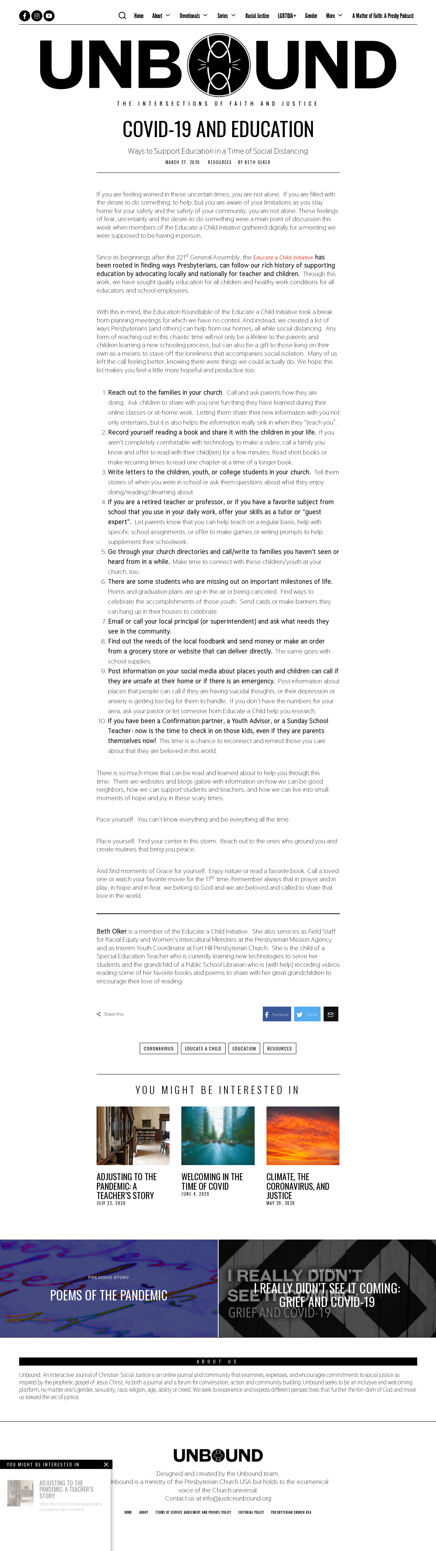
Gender (311, 16)
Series (222, 16)
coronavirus (153, 1048)
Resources (220, 162)
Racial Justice (257, 16)
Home (138, 16)
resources (285, 1048)
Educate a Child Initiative (288, 257)
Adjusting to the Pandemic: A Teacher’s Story (127, 1186)
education (247, 1048)
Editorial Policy (251, 1512)
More (330, 16)
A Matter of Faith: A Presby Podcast (383, 16)
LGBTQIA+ (287, 16)
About (157, 16)
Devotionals (190, 16)
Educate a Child (202, 1048)
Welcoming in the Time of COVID (212, 1181)
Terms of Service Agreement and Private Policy (193, 1512)
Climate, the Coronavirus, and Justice (297, 1186)
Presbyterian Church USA (291, 1512)
